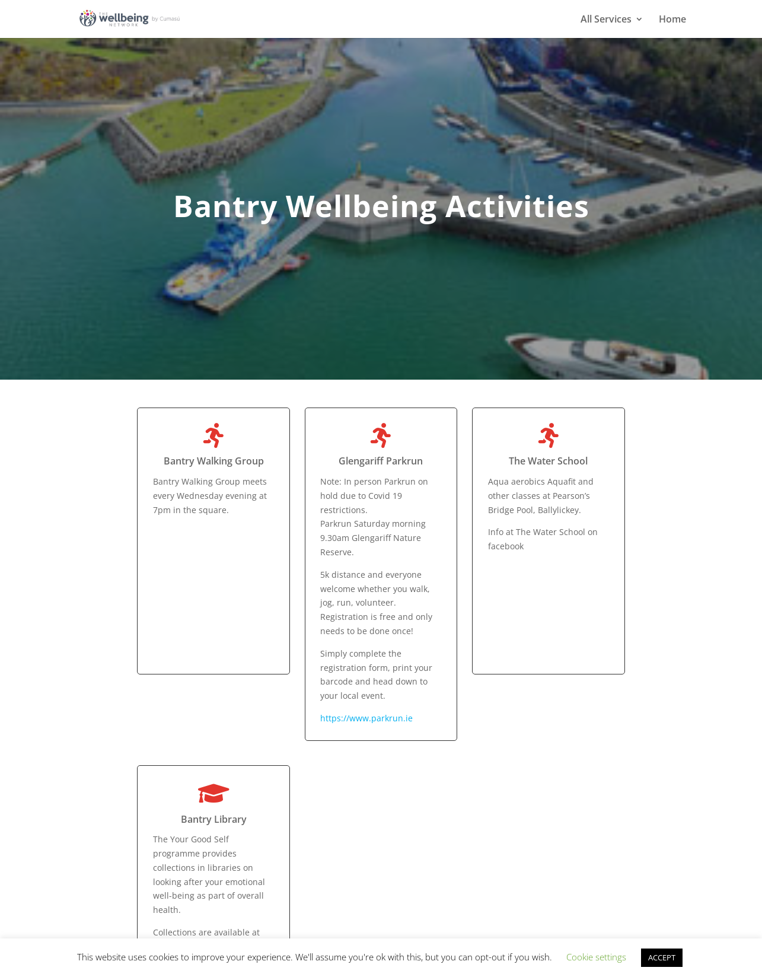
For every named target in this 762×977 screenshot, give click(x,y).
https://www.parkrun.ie (366, 718)
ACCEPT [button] (661, 957)
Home (672, 20)
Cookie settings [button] (596, 957)
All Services (606, 20)
